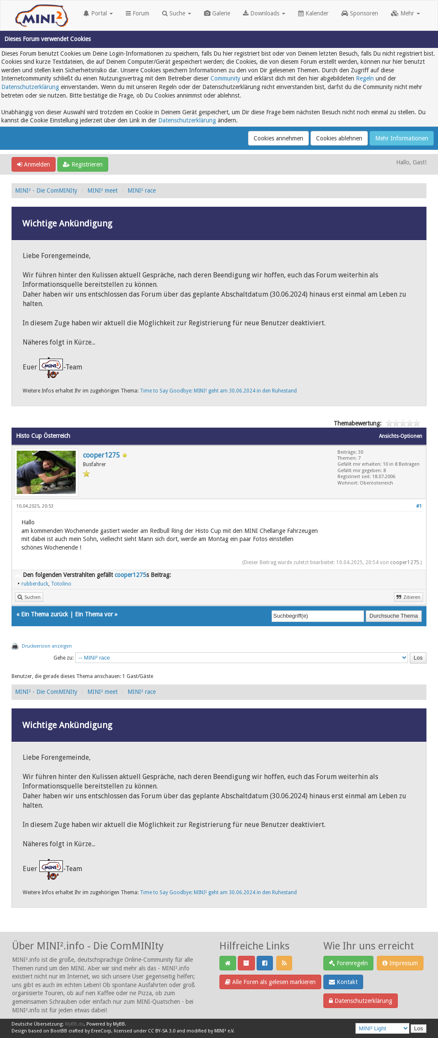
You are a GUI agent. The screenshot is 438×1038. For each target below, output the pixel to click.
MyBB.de (74, 1024)
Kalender (313, 13)
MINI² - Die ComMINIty (46, 190)
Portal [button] (98, 13)
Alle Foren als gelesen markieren (270, 982)
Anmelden (33, 164)
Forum (137, 13)
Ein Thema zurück (44, 614)
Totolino (61, 584)
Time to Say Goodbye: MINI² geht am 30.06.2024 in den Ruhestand (218, 391)
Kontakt (343, 982)
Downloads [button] (264, 13)
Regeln (365, 78)
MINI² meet (102, 190)
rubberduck (34, 584)
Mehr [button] (405, 13)
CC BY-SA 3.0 (161, 1031)
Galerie (217, 13)
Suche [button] (176, 13)
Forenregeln (348, 963)
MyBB (119, 1024)
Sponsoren (359, 13)
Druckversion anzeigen (47, 646)
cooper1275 (101, 455)
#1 (419, 506)
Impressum (400, 963)
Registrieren (83, 164)
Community (225, 78)
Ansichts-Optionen (400, 436)
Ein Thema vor (94, 614)
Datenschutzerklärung (30, 86)
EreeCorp (101, 1031)
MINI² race (141, 190)
